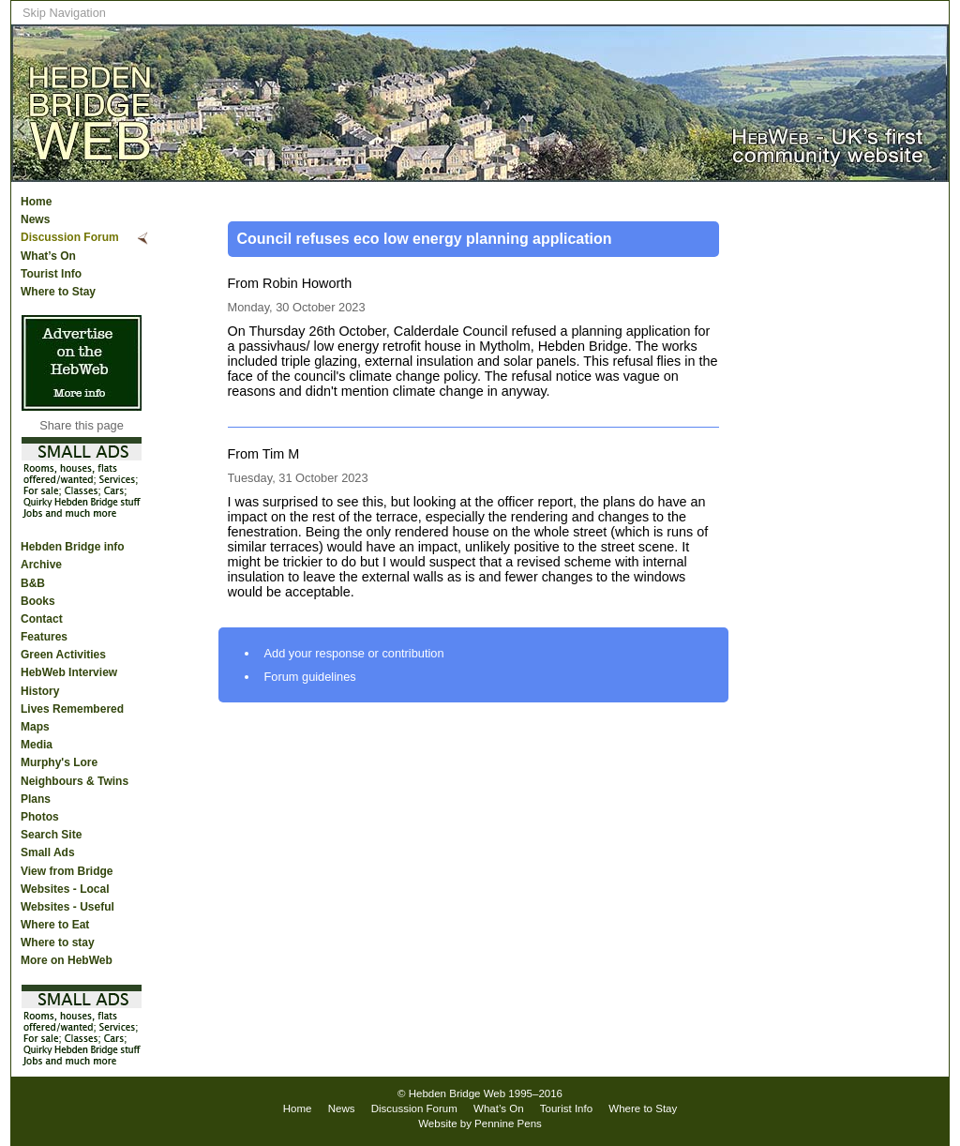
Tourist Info (51, 273)
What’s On (48, 256)
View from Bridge (66, 871)
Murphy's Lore (59, 762)
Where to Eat (55, 924)
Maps (35, 726)
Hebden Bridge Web (457, 1093)
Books (38, 601)
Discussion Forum (70, 237)
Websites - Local (65, 889)
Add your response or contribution (354, 653)
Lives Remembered (72, 709)
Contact (42, 619)
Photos (40, 816)
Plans (36, 799)
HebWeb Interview (69, 672)
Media (36, 744)
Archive (41, 564)
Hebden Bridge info (73, 546)
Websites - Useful (67, 906)
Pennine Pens (508, 1123)
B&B (33, 583)
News (35, 219)
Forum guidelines (310, 677)
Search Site (51, 834)
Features (44, 636)
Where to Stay (58, 291)
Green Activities (63, 654)
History (40, 691)
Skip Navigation (64, 13)
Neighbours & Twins (74, 781)
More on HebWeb (66, 960)
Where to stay (58, 942)
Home (36, 201)
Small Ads (48, 852)
